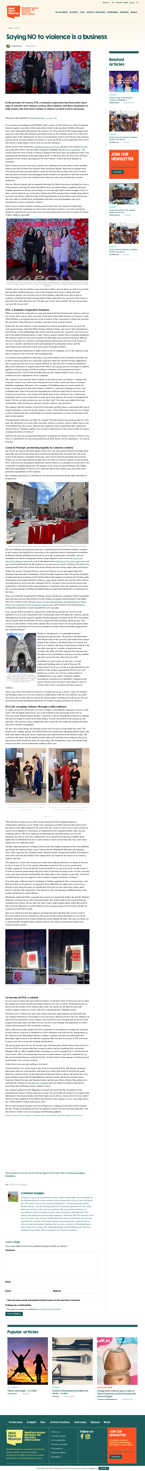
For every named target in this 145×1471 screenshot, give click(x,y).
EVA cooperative (73, 149)
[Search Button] (137, 2)
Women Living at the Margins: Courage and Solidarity (120, 99)
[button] (7, 781)
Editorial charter (58, 1452)
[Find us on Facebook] (81, 1437)
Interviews (112, 12)
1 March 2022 (25, 1393)
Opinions (124, 12)
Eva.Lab (84, 146)
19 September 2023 (31, 46)
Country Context (58, 1436)
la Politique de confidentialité (50, 1309)
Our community (58, 1440)
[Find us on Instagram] (87, 1437)
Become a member (59, 1444)
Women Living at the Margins (18, 1184)
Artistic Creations (96, 12)
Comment (10, 1250)
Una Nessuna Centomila (38, 1083)
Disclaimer (56, 1456)
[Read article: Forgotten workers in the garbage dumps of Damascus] (124, 193)
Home (10, 28)
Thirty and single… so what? (22, 1390)
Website (57, 1291)
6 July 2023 (126, 142)
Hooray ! (103, 1468)
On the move (61, 12)
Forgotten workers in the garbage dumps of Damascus (122, 211)
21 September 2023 (129, 102)
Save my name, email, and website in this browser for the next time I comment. (43, 1300)
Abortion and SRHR (104, 1387)
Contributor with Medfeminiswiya (107, 1399)
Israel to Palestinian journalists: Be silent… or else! (70, 1392)
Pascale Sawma (12, 1393)
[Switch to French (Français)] (36, 118)
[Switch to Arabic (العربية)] (49, 118)
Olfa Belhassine (114, 142)
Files (82, 12)
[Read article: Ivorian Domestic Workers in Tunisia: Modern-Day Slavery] (124, 121)
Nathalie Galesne (114, 102)
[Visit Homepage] (23, 12)
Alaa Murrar (55, 1396)
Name (8, 1282)
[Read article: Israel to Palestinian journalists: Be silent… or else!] (72, 1361)
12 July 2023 (127, 215)
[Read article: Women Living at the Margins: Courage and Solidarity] (124, 81)
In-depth (74, 12)
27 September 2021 (127, 1399)
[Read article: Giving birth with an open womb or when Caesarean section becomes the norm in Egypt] (117, 1361)
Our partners (57, 1448)
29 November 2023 (69, 1396)
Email (8, 1291)
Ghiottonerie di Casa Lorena (46, 146)
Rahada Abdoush (114, 215)
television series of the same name (70, 561)
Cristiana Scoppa (16, 46)
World (134, 12)
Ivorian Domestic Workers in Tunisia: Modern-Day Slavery (123, 138)
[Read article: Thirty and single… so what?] (27, 1361)
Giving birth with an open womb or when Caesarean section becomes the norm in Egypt (116, 1393)
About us (106, 2)
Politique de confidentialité (18, 1305)
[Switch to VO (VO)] (55, 118)
